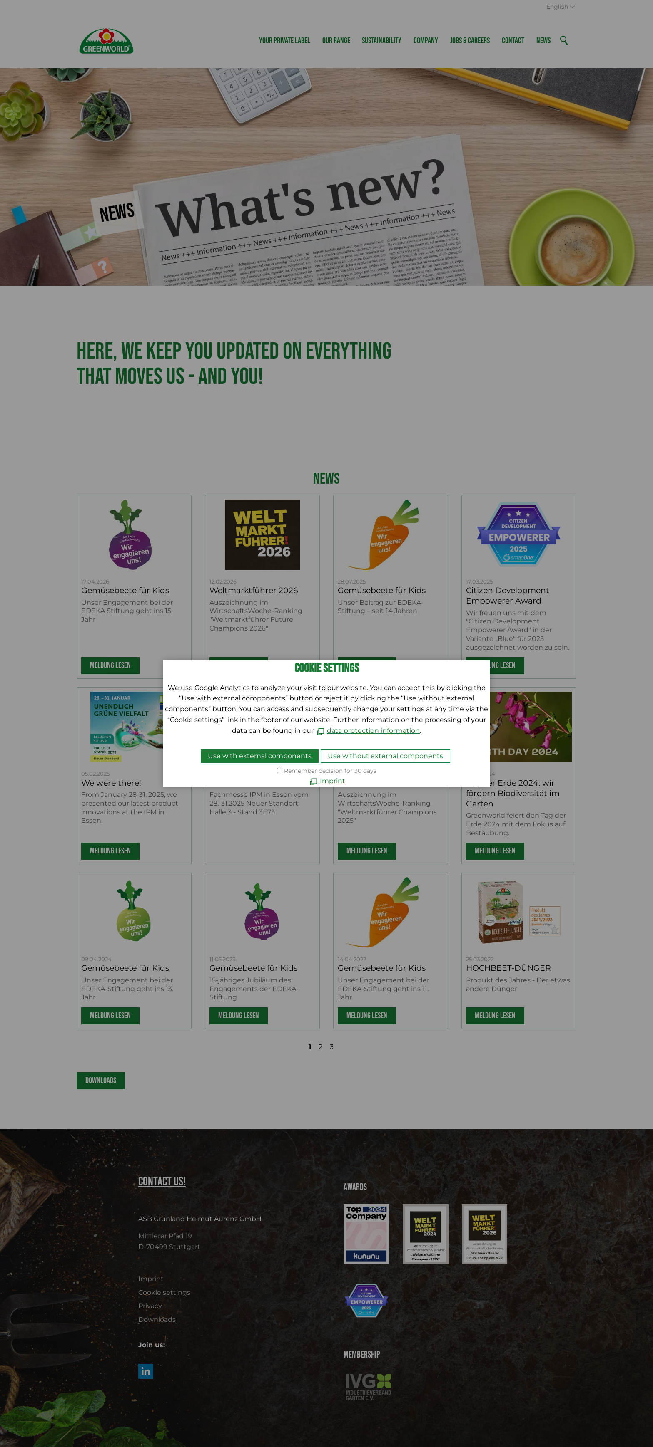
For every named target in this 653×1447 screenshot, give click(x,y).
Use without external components (385, 756)
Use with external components (260, 756)
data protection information (373, 731)
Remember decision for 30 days (330, 770)
